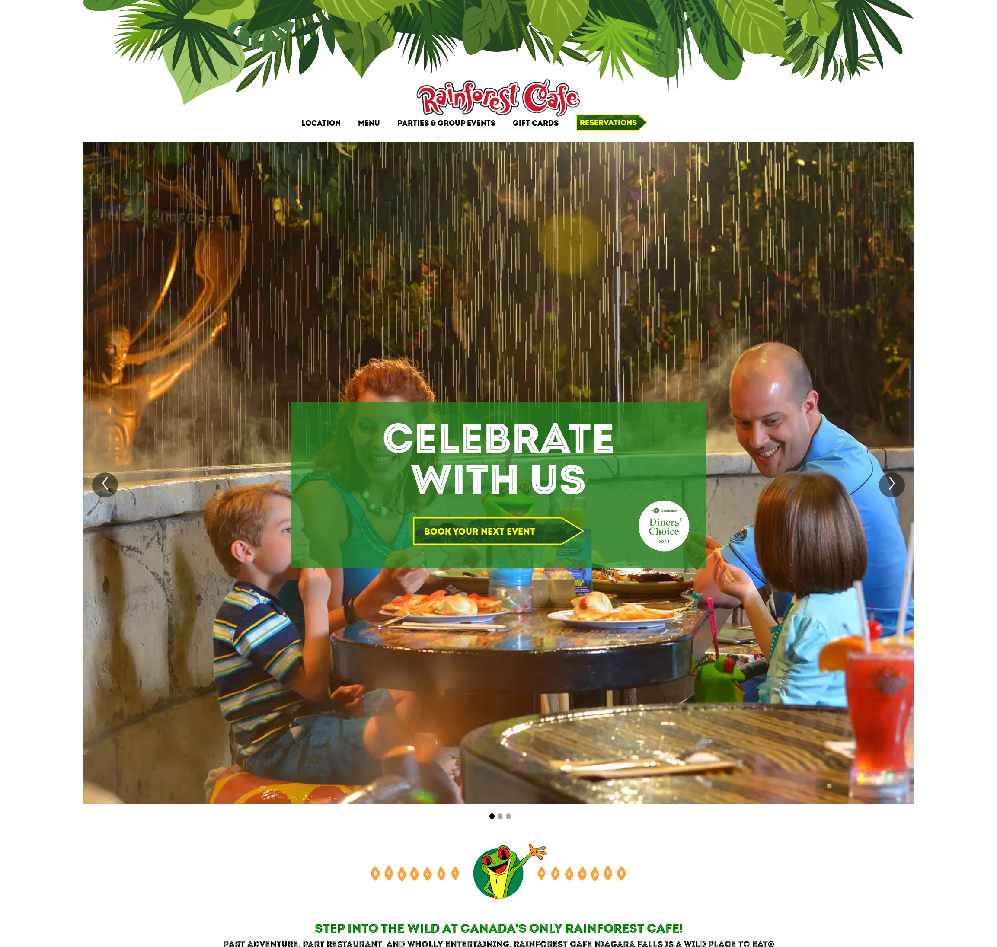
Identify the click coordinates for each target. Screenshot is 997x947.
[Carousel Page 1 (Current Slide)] (492, 816)
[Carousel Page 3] (508, 816)
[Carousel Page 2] (500, 816)
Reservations (608, 123)
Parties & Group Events (446, 123)
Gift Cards (536, 123)
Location (321, 123)
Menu (369, 123)
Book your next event (479, 532)
